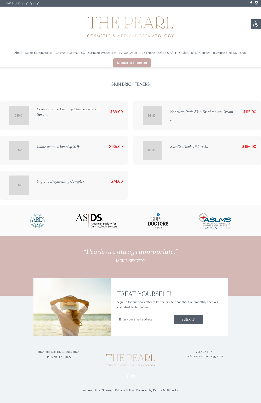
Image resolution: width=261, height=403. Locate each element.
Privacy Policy (124, 390)
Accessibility (91, 390)
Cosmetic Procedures (102, 53)
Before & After (167, 53)
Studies (183, 53)
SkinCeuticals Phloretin (189, 147)
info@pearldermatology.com (204, 356)
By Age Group (128, 53)
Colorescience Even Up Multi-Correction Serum (69, 112)
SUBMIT (188, 319)
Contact (204, 53)
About (18, 53)
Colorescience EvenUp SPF (58, 147)
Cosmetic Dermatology (70, 53)
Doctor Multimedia (165, 390)
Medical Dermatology (39, 53)
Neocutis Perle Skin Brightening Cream (201, 112)
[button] (256, 24)
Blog (194, 53)
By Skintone (147, 53)
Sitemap (107, 390)
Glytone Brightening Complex (60, 181)
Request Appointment (132, 63)
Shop (243, 53)
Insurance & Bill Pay (224, 53)
